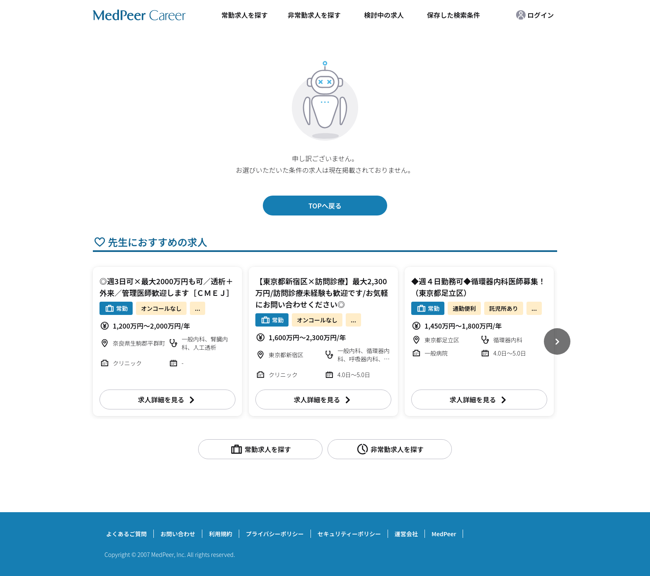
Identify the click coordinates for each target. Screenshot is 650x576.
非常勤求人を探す (314, 15)
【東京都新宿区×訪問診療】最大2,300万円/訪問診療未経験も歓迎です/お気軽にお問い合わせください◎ (321, 293)
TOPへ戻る (325, 206)
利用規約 (220, 534)
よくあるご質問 (126, 534)
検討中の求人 (384, 15)
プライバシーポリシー (275, 534)
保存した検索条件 (453, 15)
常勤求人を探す (244, 15)
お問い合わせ (177, 534)
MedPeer (444, 534)
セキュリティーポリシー (349, 534)
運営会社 (406, 534)
